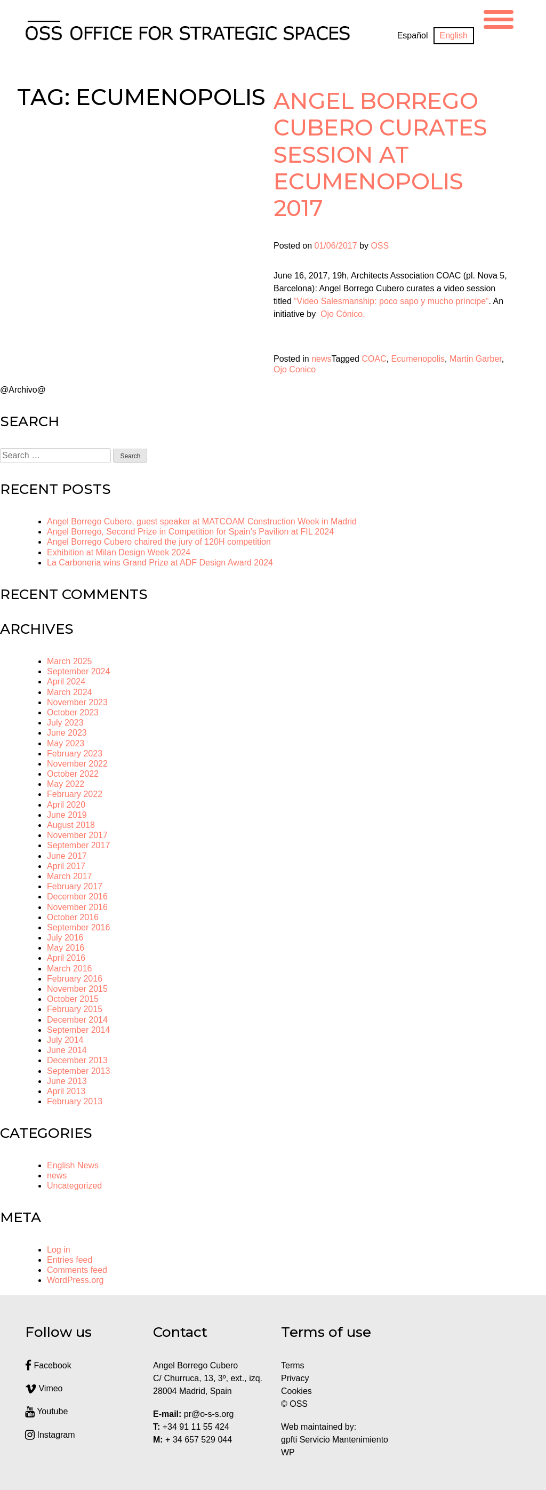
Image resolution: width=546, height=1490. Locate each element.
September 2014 (78, 1029)
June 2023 (67, 732)
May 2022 (65, 783)
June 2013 (67, 1081)
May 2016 (65, 947)
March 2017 (69, 876)
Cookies (296, 1391)
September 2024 (78, 671)
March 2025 (69, 661)
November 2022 (77, 763)
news (321, 358)
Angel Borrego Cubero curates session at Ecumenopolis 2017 (380, 154)
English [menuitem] (454, 35)
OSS (380, 245)
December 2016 (77, 896)
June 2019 (67, 814)
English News (73, 1165)
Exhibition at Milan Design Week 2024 (118, 552)
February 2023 (74, 753)
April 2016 (66, 957)
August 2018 (71, 825)
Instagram (50, 1434)
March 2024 (69, 692)
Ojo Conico (295, 369)
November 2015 (77, 988)
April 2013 (66, 1091)
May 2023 (65, 743)
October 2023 (73, 712)
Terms (292, 1365)
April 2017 (66, 866)
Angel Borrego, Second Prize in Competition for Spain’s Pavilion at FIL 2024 (190, 531)
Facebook (48, 1365)
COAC (374, 358)
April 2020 (66, 804)
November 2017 (77, 835)
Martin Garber (475, 358)
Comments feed (77, 1269)
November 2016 (77, 907)
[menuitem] (412, 35)
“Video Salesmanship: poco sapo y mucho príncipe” (391, 301)
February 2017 (74, 886)
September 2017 (78, 845)
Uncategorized (74, 1185)
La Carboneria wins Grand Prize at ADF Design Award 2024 (160, 562)
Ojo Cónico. (343, 313)
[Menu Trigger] (498, 18)
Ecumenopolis (418, 358)
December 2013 (77, 1060)
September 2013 (78, 1070)
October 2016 (73, 917)
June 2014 (67, 1050)
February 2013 (74, 1101)
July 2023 (65, 722)
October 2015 (73, 998)
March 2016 (69, 968)
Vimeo (44, 1388)
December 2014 (77, 1019)
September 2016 (78, 927)
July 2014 (65, 1040)
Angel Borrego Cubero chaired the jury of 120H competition (159, 541)
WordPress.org (75, 1280)
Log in (58, 1249)
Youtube (46, 1411)
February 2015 (74, 1009)
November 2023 (77, 702)
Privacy (295, 1378)
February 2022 (74, 794)
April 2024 (66, 681)
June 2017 (67, 855)
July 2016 (65, 937)
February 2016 (74, 978)
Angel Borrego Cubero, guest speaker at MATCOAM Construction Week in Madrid (202, 521)
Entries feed (69, 1259)
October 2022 (73, 773)
